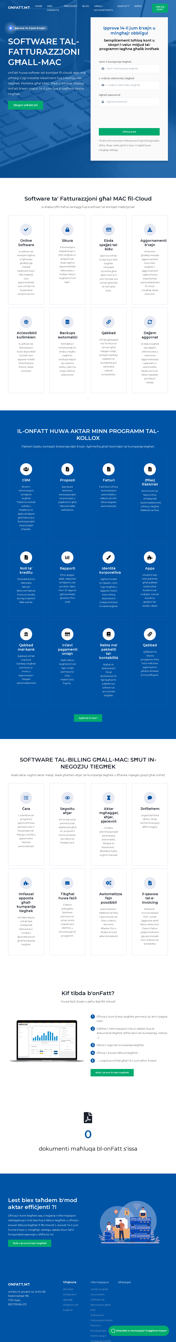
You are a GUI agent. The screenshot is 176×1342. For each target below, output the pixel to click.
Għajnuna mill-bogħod (71, 1307)
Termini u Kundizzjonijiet (99, 1328)
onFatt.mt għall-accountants (99, 1292)
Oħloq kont (160, 8)
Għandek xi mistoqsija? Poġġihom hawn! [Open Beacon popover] (139, 1331)
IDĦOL (138, 6)
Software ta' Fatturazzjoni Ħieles (101, 1318)
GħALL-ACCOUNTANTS (103, 8)
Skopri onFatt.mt (26, 105)
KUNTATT (124, 6)
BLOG (85, 6)
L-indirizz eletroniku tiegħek (116, 78)
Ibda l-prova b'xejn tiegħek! (112, 1072)
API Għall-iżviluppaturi (69, 1292)
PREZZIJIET (71, 6)
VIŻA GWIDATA (53, 8)
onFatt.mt (19, 8)
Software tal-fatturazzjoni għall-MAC (101, 1304)
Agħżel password (109, 94)
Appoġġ (67, 1299)
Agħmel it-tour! (88, 718)
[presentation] (125, 117)
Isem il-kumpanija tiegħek (115, 61)
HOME (38, 6)
